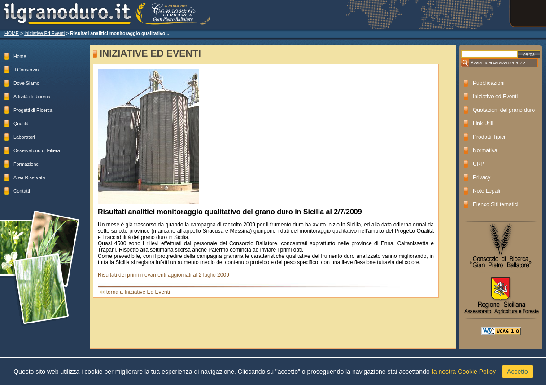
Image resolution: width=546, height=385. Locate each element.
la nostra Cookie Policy (464, 371)
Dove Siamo (26, 83)
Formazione (26, 164)
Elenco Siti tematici (495, 204)
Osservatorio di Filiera (36, 150)
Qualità (21, 123)
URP (478, 164)
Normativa (485, 150)
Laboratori (24, 137)
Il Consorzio (26, 69)
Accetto (517, 371)
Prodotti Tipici (489, 137)
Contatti (21, 191)
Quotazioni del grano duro (504, 110)
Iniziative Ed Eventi (44, 33)
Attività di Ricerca (31, 96)
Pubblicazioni (489, 83)
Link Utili (483, 123)
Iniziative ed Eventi (495, 96)
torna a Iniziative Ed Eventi (138, 292)
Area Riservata (29, 177)
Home (19, 56)
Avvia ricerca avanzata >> (497, 62)
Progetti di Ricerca (32, 110)
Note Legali (486, 191)
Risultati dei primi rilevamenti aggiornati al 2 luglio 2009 (163, 275)
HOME (11, 33)
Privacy (481, 177)
